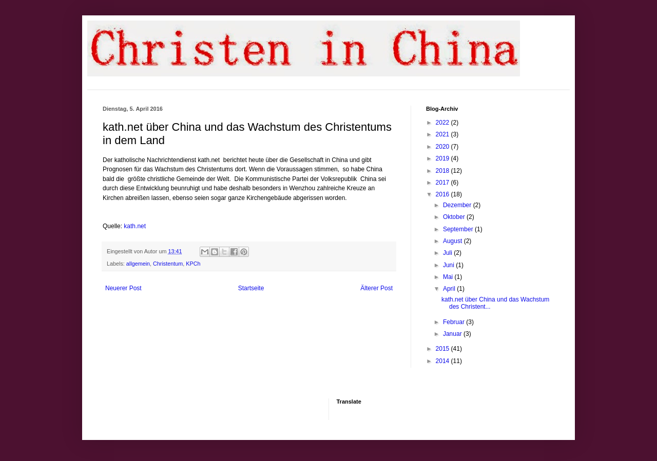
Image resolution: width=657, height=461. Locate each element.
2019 (443, 158)
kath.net (135, 226)
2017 (443, 182)
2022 (443, 122)
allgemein (138, 263)
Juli (448, 252)
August (453, 241)
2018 (443, 170)
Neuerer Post (123, 288)
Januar (453, 333)
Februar (454, 322)
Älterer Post (376, 288)
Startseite (251, 288)
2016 (443, 194)
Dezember (458, 205)
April (450, 288)
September (459, 229)
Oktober (455, 217)
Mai (449, 276)
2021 (443, 134)
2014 (443, 361)
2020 (443, 146)
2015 (443, 348)
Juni (449, 265)
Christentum (168, 263)
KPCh (193, 263)
